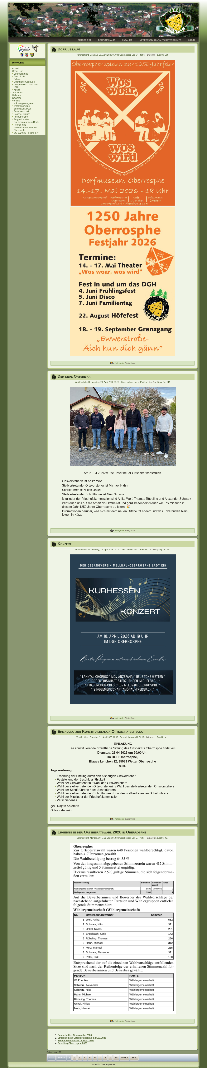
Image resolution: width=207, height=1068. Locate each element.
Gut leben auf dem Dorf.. (26, 122)
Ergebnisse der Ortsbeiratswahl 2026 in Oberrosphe (102, 832)
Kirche (17, 90)
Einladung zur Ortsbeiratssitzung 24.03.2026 (82, 1038)
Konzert (64, 544)
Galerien (16, 95)
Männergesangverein (24, 103)
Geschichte (19, 76)
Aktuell (15, 68)
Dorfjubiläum (106, 40)
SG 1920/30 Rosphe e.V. (26, 133)
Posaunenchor (21, 116)
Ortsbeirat (84, 40)
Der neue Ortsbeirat (75, 376)
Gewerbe (17, 98)
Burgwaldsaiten (21, 119)
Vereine (16, 100)
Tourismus (17, 92)
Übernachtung (21, 73)
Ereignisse (130, 363)
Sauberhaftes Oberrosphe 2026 (75, 1035)
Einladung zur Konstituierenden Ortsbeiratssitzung (100, 731)
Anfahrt (127, 40)
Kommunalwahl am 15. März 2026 (76, 1040)
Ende (134, 1057)
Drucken (151, 55)
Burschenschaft (22, 111)
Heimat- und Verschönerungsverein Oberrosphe (25, 128)
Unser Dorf (17, 71)
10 (116, 1057)
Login (191, 40)
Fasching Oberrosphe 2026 (72, 1043)
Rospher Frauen (22, 114)
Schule (17, 79)
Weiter (124, 1057)
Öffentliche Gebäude (24, 82)
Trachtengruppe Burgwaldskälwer (22, 107)
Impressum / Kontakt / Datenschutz (160, 40)
